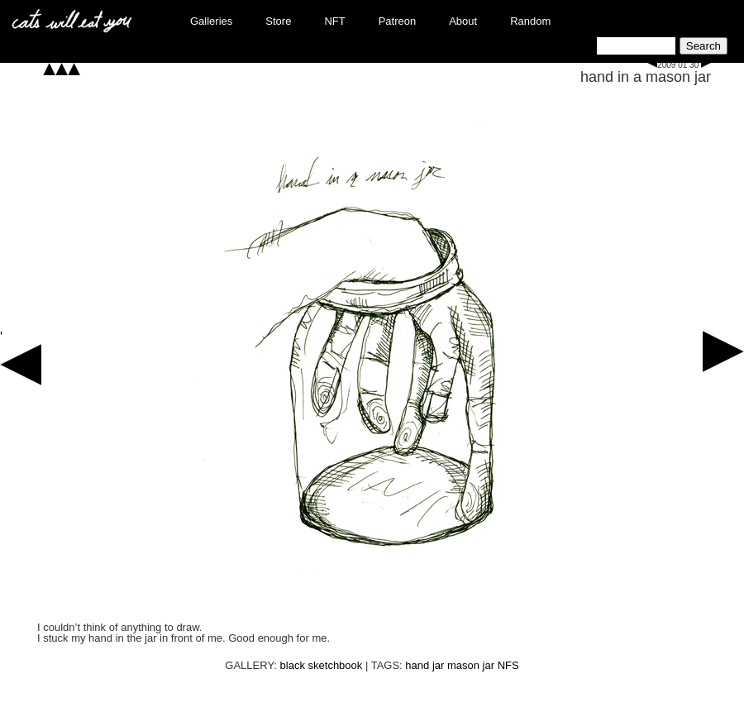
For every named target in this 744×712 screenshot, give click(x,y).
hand (417, 665)
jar (438, 665)
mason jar (470, 665)
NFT (334, 21)
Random (530, 21)
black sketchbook (321, 665)
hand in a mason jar (645, 77)
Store (278, 21)
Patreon (398, 21)
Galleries (211, 21)
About (463, 21)
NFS (508, 665)
